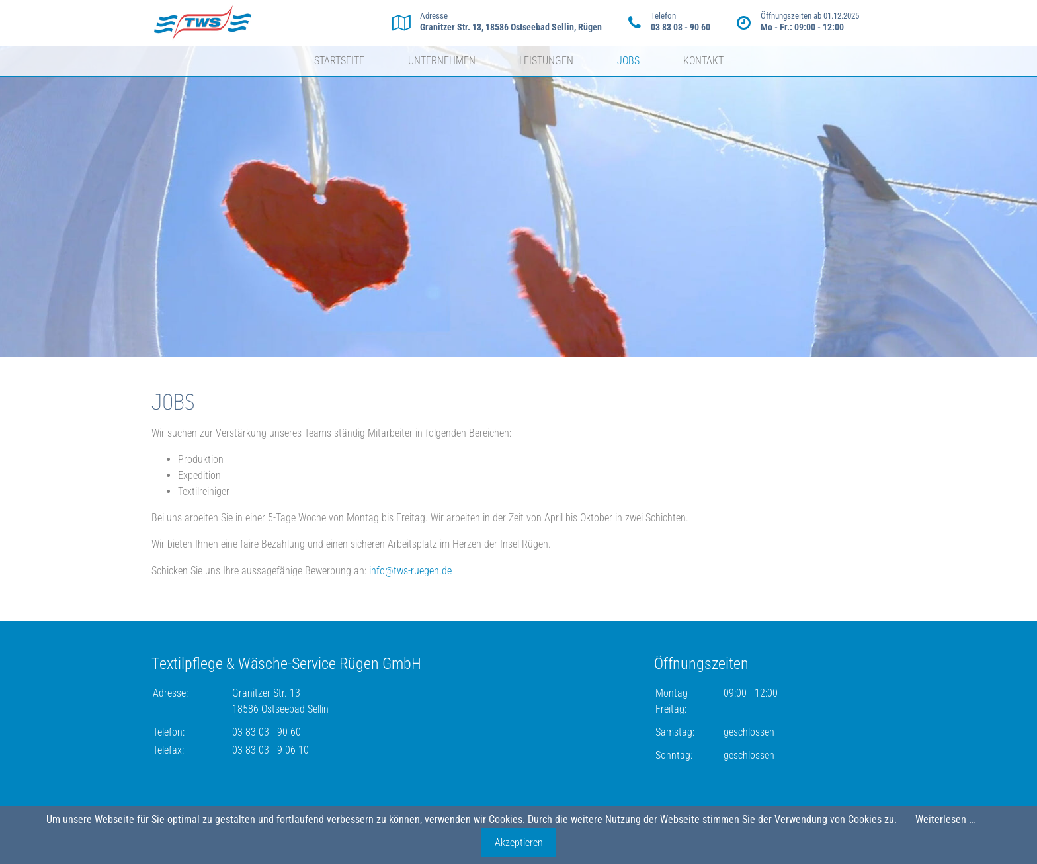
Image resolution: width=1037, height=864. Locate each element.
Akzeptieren (519, 842)
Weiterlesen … (945, 819)
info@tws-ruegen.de (410, 570)
